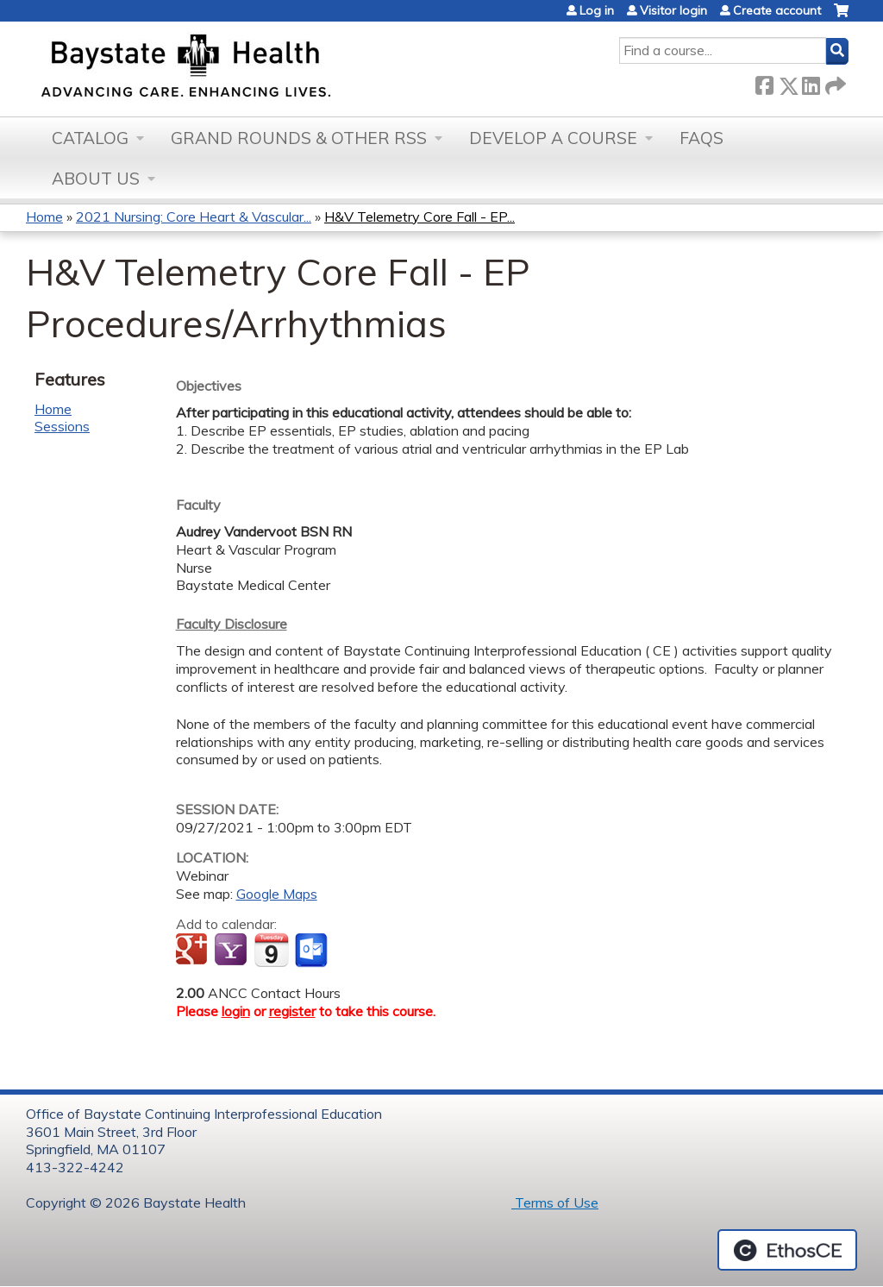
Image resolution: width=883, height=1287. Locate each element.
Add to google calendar (193, 950)
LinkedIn (810, 82)
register (292, 1011)
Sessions (62, 426)
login (236, 1011)
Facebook (764, 82)
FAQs (701, 138)
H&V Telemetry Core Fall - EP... (419, 216)
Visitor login (673, 10)
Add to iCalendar (271, 949)
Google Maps (276, 893)
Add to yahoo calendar (232, 950)
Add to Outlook (312, 950)
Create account (777, 10)
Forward (833, 82)
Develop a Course (553, 138)
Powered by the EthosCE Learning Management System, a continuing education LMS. (787, 1250)
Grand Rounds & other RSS (299, 138)
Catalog (90, 138)
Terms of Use (554, 1202)
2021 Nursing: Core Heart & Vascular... (193, 216)
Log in (596, 10)
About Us (96, 178)
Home (44, 216)
